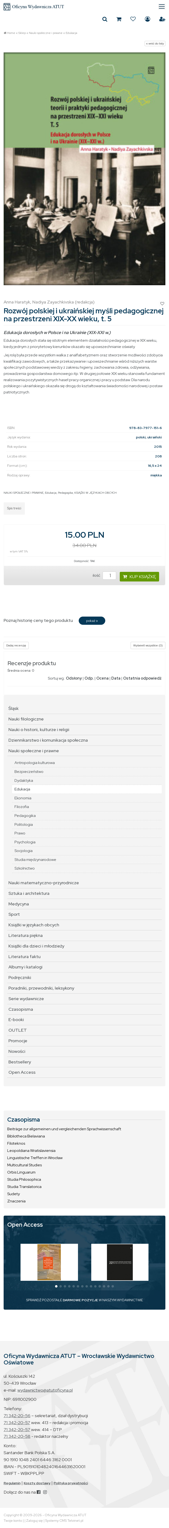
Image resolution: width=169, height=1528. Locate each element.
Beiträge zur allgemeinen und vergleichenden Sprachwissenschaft (64, 1128)
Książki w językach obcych (33, 925)
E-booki (16, 1019)
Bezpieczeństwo (28, 771)
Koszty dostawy (37, 1483)
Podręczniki (19, 977)
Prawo (19, 833)
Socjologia (23, 850)
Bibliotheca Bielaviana (26, 1136)
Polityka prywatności (71, 1483)
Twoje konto (13, 1520)
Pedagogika (65, 493)
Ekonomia (22, 798)
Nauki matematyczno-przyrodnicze (43, 882)
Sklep (22, 33)
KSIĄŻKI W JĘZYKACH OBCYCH (95, 493)
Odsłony (74, 678)
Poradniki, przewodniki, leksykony (41, 988)
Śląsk (13, 708)
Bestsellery (19, 1062)
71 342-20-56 (17, 1415)
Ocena (102, 678)
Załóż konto (162, 19)
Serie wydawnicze (26, 998)
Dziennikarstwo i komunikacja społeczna (48, 740)
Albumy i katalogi (25, 967)
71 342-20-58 (17, 1436)
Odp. (89, 678)
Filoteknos (16, 1143)
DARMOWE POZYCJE (80, 1300)
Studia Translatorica (24, 1186)
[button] (56, 1286)
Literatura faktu (24, 956)
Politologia (23, 824)
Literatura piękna (25, 935)
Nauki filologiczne (26, 719)
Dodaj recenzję (16, 645)
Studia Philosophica (24, 1179)
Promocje (17, 1040)
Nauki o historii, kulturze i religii (38, 729)
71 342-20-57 (17, 1422)
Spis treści (14, 508)
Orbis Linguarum (21, 1172)
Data (115, 678)
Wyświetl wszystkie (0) (148, 645)
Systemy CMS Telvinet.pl (64, 1520)
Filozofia (21, 806)
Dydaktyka (23, 780)
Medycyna (18, 904)
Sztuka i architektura (28, 893)
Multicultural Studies (24, 1165)
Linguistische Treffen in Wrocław (35, 1157)
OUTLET (17, 1030)
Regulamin (12, 1483)
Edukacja (71, 33)
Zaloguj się (147, 19)
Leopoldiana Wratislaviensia (31, 1150)
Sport (14, 914)
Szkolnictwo (24, 868)
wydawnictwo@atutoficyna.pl (45, 1390)
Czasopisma (20, 1009)
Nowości (16, 1051)
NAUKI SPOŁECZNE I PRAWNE (23, 493)
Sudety (13, 1193)
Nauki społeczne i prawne (46, 33)
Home (11, 33)
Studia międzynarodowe (35, 859)
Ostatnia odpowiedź (142, 678)
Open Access (21, 1072)
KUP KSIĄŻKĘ (139, 576)
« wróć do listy (155, 43)
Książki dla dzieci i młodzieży (36, 946)
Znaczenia (16, 1201)
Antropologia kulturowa (34, 762)
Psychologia (24, 842)
